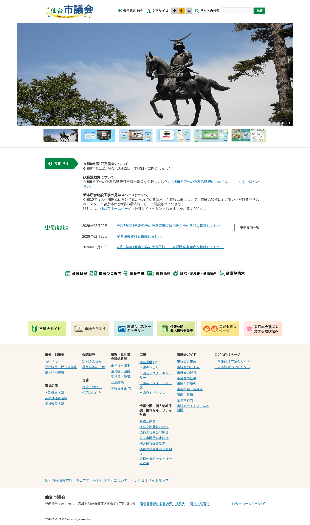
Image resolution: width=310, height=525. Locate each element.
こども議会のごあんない (232, 367)
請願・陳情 (185, 394)
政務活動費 (148, 421)
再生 (289, 123)
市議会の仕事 (186, 378)
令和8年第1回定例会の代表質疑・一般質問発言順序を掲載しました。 (170, 247)
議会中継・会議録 (190, 389)
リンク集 (138, 480)
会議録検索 (121, 388)
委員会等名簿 (54, 403)
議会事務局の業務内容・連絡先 (162, 503)
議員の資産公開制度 (154, 432)
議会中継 (148, 362)
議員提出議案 (120, 371)
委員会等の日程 (93, 367)
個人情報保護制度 (152, 443)
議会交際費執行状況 (154, 427)
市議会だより (149, 367)
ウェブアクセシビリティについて (101, 480)
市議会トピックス (152, 393)
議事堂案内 (185, 400)
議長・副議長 (199, 503)
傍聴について (92, 387)
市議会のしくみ (188, 367)
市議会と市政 (186, 361)
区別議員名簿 (54, 392)
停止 (283, 123)
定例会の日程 (92, 361)
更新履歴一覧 (249, 228)
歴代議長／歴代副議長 (61, 367)
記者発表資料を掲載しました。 (141, 236)
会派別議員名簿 (56, 398)
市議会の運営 (186, 372)
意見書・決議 (120, 376)
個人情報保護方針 (58, 480)
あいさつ (51, 361)
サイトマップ (158, 480)
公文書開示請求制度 (154, 438)
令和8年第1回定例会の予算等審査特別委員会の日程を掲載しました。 (170, 226)
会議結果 (117, 382)
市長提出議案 (120, 365)
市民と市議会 (186, 383)
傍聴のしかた (92, 392)
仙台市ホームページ (115, 208)
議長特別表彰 (54, 372)
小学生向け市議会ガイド (232, 361)
